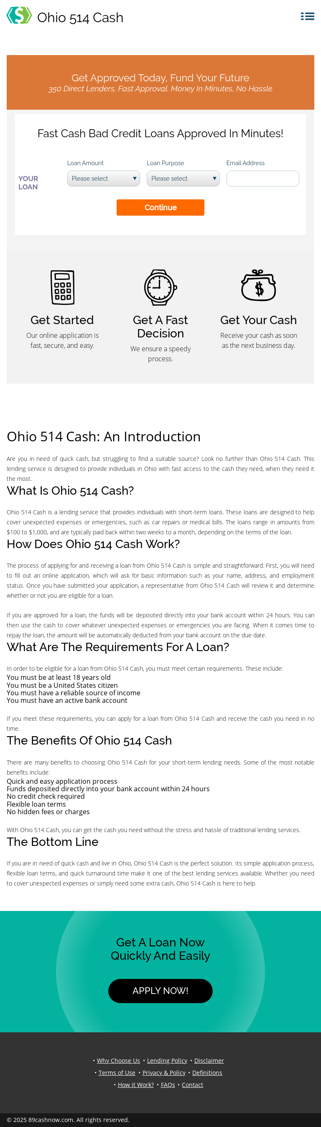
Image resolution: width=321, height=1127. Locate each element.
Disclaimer (209, 1060)
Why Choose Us (118, 1060)
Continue (161, 207)
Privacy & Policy (164, 1073)
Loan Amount (85, 163)
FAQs (168, 1085)
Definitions (207, 1073)
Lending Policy (167, 1060)
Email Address (246, 163)
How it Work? (136, 1085)
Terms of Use (117, 1073)
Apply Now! (160, 990)
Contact (192, 1085)
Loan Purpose (165, 163)
